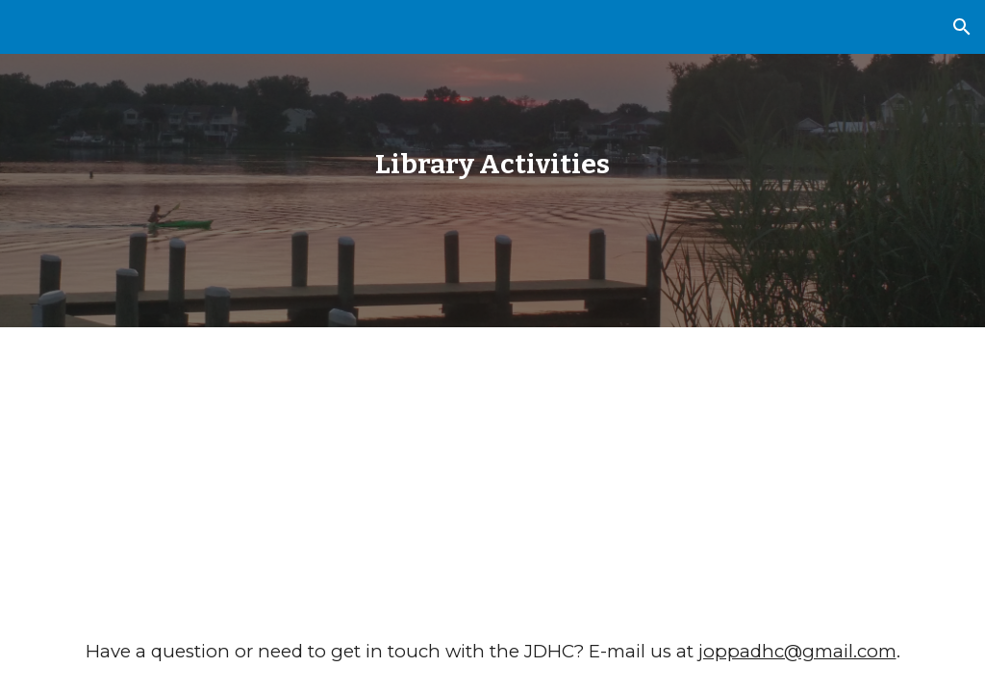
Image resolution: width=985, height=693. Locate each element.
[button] (962, 27)
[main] (492, 164)
